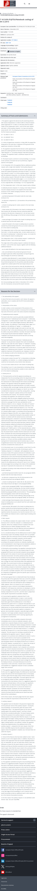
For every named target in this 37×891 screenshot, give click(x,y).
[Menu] (29, 3)
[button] (18, 116)
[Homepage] (0, 13)
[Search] (24, 3)
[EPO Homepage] (10, 4)
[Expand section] (34, 820)
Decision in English (14, 51)
